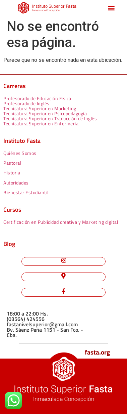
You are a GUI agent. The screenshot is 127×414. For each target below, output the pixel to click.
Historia (11, 172)
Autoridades (16, 182)
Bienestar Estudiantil (26, 192)
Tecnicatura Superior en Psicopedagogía (45, 113)
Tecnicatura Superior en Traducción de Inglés (50, 118)
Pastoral (12, 162)
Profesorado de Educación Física (37, 98)
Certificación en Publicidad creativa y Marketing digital (60, 221)
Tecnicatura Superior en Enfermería (40, 123)
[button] (111, 7)
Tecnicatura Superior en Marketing (39, 108)
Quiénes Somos (20, 153)
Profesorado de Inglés (26, 103)
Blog (9, 243)
